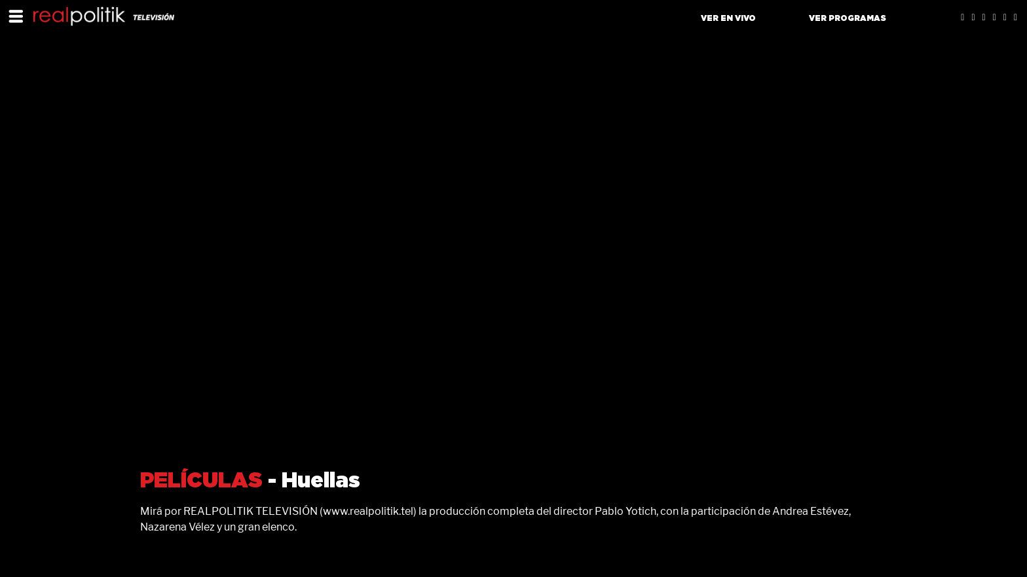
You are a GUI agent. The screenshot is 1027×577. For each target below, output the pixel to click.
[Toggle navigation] (15, 15)
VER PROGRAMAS (847, 18)
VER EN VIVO (728, 18)
